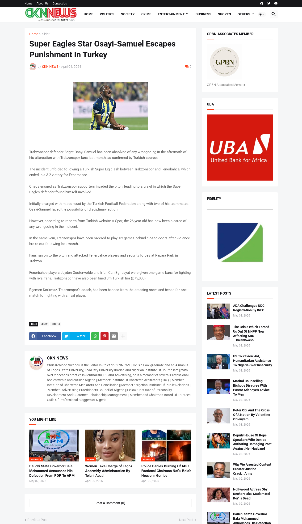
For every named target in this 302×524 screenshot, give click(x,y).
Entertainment (171, 14)
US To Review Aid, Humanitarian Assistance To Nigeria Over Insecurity (252, 360)
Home (28, 3)
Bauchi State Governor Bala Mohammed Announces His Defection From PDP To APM (52, 471)
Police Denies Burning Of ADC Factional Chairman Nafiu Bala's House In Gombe (166, 471)
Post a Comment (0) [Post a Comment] (110, 503)
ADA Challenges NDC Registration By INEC (248, 308)
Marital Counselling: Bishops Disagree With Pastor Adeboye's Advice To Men (251, 387)
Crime (146, 14)
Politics (107, 14)
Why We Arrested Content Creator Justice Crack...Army (252, 469)
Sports (224, 14)
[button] (262, 14)
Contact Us (60, 3)
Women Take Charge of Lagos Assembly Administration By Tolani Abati (108, 471)
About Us (42, 3)
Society (128, 14)
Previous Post (37, 520)
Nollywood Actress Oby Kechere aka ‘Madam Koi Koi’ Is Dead (251, 493)
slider (46, 34)
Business (203, 14)
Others (244, 14)
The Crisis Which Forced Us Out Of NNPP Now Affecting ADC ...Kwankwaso (251, 333)
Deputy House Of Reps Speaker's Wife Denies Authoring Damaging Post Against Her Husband (252, 442)
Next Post (186, 520)
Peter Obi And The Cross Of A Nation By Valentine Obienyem (251, 414)
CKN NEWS (57, 357)
